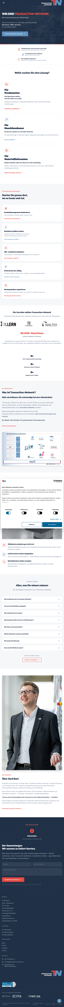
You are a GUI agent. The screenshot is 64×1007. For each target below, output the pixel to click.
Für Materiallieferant (7, 934)
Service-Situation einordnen (15, 34)
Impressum (59, 1004)
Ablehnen (32, 524)
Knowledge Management (9, 913)
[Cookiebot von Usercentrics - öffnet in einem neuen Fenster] (54, 481)
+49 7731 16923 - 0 (8, 959)
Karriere (4, 950)
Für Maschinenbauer (7, 932)
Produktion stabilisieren (12, 109)
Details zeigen (54, 519)
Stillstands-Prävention (8, 918)
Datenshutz (48, 1004)
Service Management (8, 908)
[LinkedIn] (38, 1004)
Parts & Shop (5, 905)
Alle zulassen (52, 524)
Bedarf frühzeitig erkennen (13, 173)
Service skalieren (10, 140)
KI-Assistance (6, 900)
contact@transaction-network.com (13, 962)
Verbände (4, 948)
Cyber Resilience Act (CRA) (9, 921)
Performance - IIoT (7, 910)
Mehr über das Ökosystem (10, 426)
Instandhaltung (6, 915)
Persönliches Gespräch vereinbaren (12, 808)
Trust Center (53, 1004)
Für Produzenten (6, 929)
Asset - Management (8, 903)
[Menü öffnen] (3, 2)
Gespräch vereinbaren (32, 660)
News (3, 943)
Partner (4, 945)
